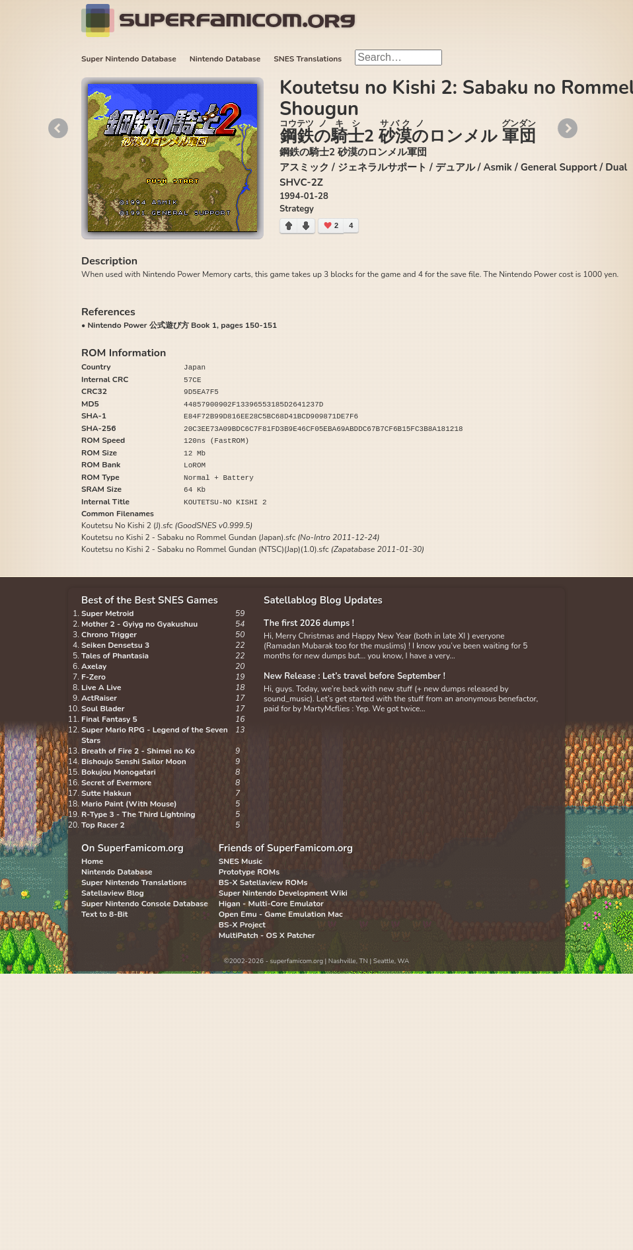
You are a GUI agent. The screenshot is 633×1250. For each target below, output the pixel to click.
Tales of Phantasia (115, 655)
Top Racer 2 (103, 825)
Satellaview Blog (112, 893)
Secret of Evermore (116, 782)
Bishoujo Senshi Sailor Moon (133, 761)
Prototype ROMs (249, 872)
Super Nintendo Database (128, 59)
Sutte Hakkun (106, 793)
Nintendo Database (225, 59)
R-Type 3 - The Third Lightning (138, 814)
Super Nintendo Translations (133, 882)
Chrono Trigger (109, 634)
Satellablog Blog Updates (323, 600)
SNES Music (240, 861)
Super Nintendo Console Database (144, 903)
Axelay (93, 666)
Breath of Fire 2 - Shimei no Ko (138, 751)
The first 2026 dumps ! (309, 623)
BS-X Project (242, 924)
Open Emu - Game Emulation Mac (281, 914)
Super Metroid (107, 613)
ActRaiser (99, 698)
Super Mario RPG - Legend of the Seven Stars (154, 735)
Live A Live (101, 687)
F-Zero (93, 677)
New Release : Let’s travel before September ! (354, 676)
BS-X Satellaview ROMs (263, 882)
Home (92, 861)
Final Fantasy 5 (109, 719)
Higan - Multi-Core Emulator (271, 903)
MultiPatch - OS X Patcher (267, 935)
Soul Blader (103, 708)
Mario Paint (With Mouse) (128, 804)
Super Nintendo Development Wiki (283, 893)
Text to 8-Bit (104, 914)
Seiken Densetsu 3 (115, 645)
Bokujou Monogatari (118, 772)
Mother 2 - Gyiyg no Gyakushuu (139, 624)
